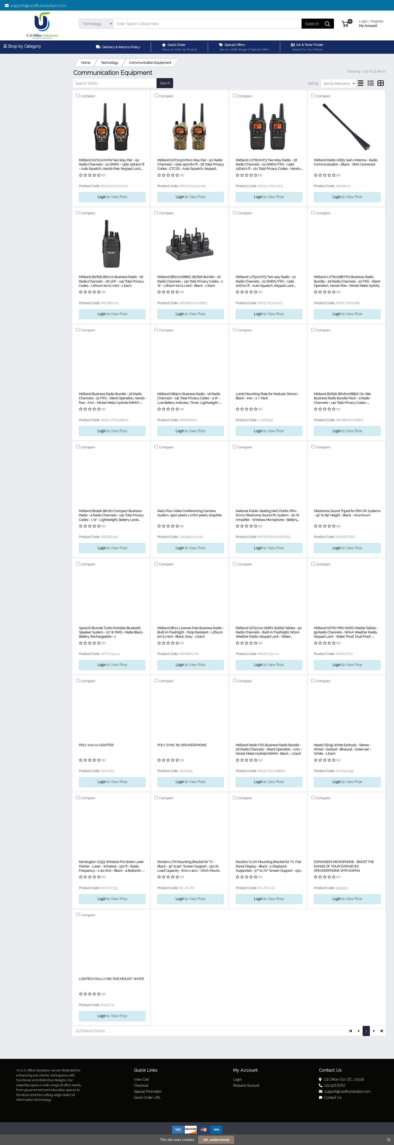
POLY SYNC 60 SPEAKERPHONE (182, 745)
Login (237, 1079)
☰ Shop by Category (22, 46)
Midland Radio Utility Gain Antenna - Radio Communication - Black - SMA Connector (345, 162)
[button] (344, 23)
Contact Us (330, 1098)
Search (165, 83)
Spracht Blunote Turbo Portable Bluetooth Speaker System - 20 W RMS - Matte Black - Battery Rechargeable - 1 (111, 632)
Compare (87, 96)
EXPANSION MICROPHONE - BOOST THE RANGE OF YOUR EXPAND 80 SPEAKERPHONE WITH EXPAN (344, 866)
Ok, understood (216, 1140)
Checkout (141, 1085)
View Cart (141, 1079)
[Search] (207, 24)
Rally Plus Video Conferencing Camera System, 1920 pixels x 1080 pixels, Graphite (189, 513)
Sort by (313, 83)
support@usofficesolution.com (36, 5)
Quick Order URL (147, 1098)
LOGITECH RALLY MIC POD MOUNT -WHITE (111, 979)
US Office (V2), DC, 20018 (341, 1079)
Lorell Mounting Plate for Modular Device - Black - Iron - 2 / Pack (267, 396)
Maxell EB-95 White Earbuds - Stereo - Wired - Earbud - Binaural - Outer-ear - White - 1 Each (342, 749)
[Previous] (359, 1031)
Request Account (246, 1085)
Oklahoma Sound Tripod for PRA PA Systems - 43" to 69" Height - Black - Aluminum (347, 513)
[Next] (374, 1031)
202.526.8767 (332, 1085)
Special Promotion (148, 1091)
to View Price (112, 197)
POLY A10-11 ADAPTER (96, 745)
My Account (371, 23)
